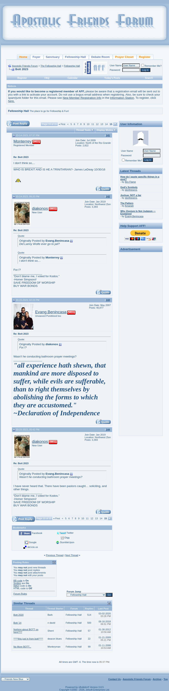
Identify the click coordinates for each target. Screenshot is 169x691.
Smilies (17, 583)
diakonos (40, 208)
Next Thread (71, 555)
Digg (67, 537)
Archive (157, 679)
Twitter (70, 533)
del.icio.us (32, 547)
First (62, 124)
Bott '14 (17, 622)
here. (11, 101)
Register (22, 78)
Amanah (129, 205)
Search (149, 78)
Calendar (73, 78)
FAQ (47, 78)
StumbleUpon (67, 542)
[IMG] (16, 585)
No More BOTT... (22, 646)
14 (106, 124)
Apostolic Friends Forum (25, 66)
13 (101, 124)
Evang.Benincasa (50, 312)
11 (92, 124)
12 (97, 124)
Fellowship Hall (72, 66)
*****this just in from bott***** (28, 638)
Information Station (122, 97)
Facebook (37, 533)
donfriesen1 (131, 190)
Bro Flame (130, 182)
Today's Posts (112, 78)
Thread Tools (83, 130)
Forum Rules (20, 593)
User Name (116, 65)
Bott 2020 (18, 615)
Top (166, 679)
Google (32, 542)
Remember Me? (151, 66)
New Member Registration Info (82, 97)
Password (115, 70)
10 (88, 124)
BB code (17, 580)
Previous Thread (54, 555)
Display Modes (105, 130)
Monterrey (22, 141)
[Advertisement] (141, 318)
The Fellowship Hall (50, 66)
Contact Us (114, 679)
